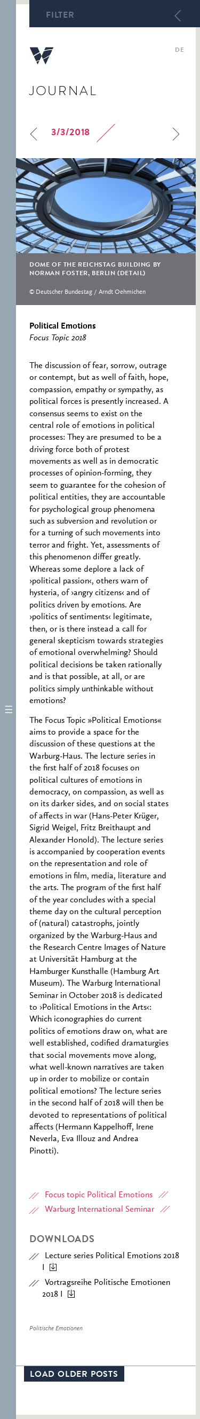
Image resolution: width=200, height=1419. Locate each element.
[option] (106, 231)
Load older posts (74, 1375)
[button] (8, 709)
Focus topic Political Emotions (99, 1195)
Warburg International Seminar (99, 1209)
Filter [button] (60, 16)
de (179, 51)
